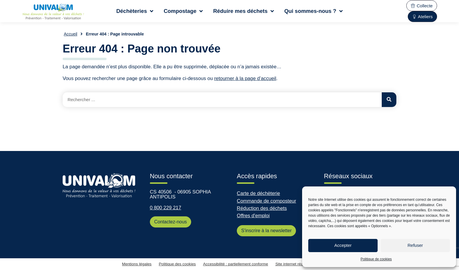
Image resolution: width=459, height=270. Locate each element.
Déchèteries (134, 11)
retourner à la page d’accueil (245, 78)
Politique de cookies (376, 259)
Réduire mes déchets (243, 11)
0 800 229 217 (165, 207)
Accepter (343, 245)
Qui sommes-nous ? (313, 11)
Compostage (183, 11)
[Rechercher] (389, 99)
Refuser (415, 245)
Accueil (70, 34)
